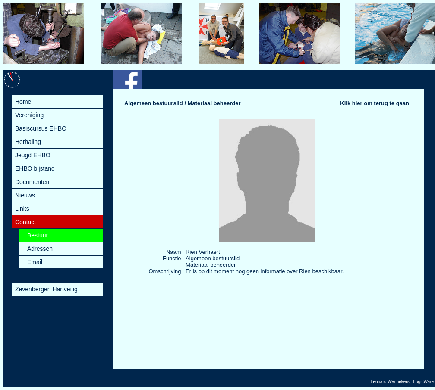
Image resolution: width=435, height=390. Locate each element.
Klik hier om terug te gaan (374, 103)
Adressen (40, 248)
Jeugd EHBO (32, 155)
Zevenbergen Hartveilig (46, 289)
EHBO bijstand (35, 168)
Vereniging (29, 115)
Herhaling (28, 141)
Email (34, 262)
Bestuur (37, 235)
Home (23, 101)
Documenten (32, 181)
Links (22, 208)
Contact (25, 221)
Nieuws (25, 195)
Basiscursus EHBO (40, 128)
